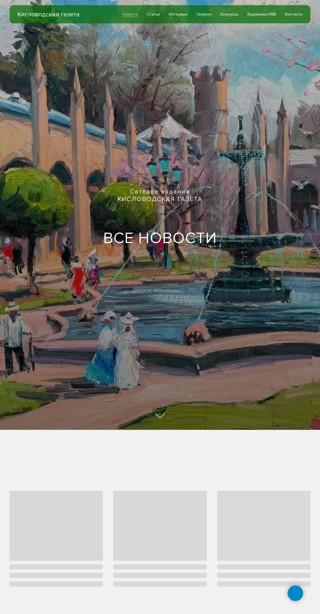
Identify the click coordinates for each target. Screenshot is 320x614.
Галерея (204, 14)
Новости (130, 14)
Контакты (294, 14)
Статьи (153, 14)
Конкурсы (229, 14)
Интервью (178, 14)
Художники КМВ (261, 14)
